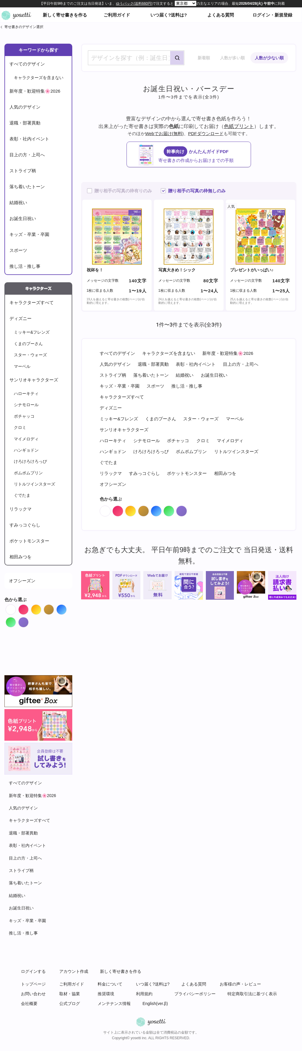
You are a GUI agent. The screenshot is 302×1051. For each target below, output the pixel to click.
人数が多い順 (232, 57)
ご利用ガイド (117, 14)
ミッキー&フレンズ (32, 332)
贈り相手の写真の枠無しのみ (197, 190)
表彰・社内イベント (29, 138)
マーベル (22, 366)
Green (168, 511)
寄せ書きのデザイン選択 (23, 27)
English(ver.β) (155, 1003)
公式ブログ (69, 1003)
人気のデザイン (24, 106)
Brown (143, 511)
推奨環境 (106, 993)
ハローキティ (26, 393)
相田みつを (20, 556)
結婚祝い (18, 202)
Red (28, 608)
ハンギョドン (26, 450)
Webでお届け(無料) (164, 133)
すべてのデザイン (27, 63)
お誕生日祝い (22, 218)
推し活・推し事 (24, 266)
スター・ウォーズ (30, 354)
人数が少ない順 (269, 57)
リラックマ (20, 508)
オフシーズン (22, 580)
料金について (110, 984)
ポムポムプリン (28, 472)
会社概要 (29, 1003)
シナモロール (26, 404)
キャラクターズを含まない (38, 77)
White (105, 511)
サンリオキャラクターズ (33, 379)
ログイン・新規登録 (272, 14)
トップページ (33, 984)
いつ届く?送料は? (168, 14)
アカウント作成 (73, 971)
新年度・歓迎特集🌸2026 (34, 91)
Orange (130, 511)
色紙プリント (239, 126)
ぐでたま (22, 495)
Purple (28, 620)
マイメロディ (26, 439)
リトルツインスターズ (34, 484)
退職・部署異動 (24, 122)
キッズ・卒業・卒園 (29, 234)
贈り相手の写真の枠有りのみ (123, 190)
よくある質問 (220, 14)
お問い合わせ (33, 993)
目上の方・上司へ (27, 154)
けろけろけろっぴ (30, 461)
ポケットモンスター (29, 540)
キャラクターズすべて (31, 302)
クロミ (20, 427)
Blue (66, 608)
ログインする (33, 971)
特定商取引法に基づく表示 (252, 993)
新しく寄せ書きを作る (65, 14)
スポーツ (18, 250)
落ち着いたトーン (27, 186)
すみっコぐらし (24, 524)
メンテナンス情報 (114, 1003)
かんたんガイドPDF (195, 154)
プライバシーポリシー (195, 993)
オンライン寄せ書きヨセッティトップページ (16, 15)
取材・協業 (69, 993)
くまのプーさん (28, 343)
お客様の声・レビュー (240, 984)
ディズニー (20, 318)
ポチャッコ (24, 416)
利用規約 (144, 993)
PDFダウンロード (206, 133)
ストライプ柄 (22, 170)
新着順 (204, 57)
